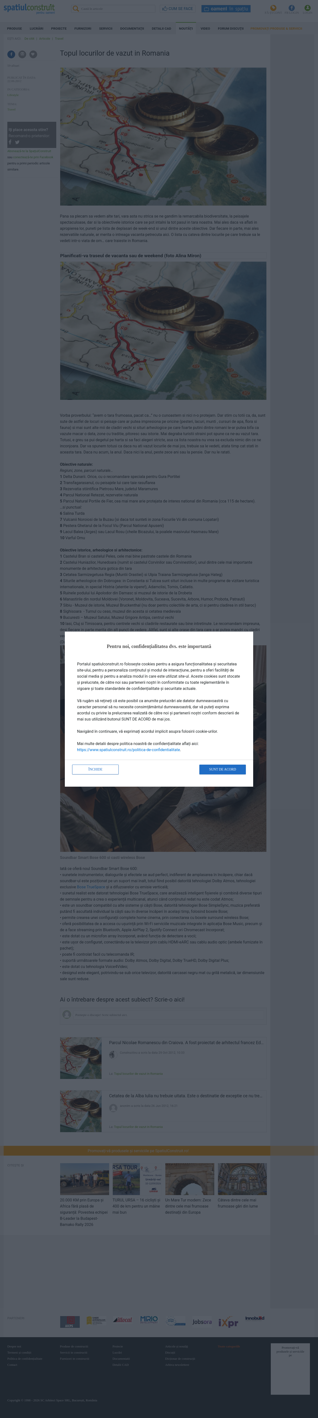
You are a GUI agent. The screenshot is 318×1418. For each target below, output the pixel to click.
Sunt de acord (222, 769)
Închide (95, 769)
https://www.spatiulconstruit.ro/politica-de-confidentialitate (128, 749)
